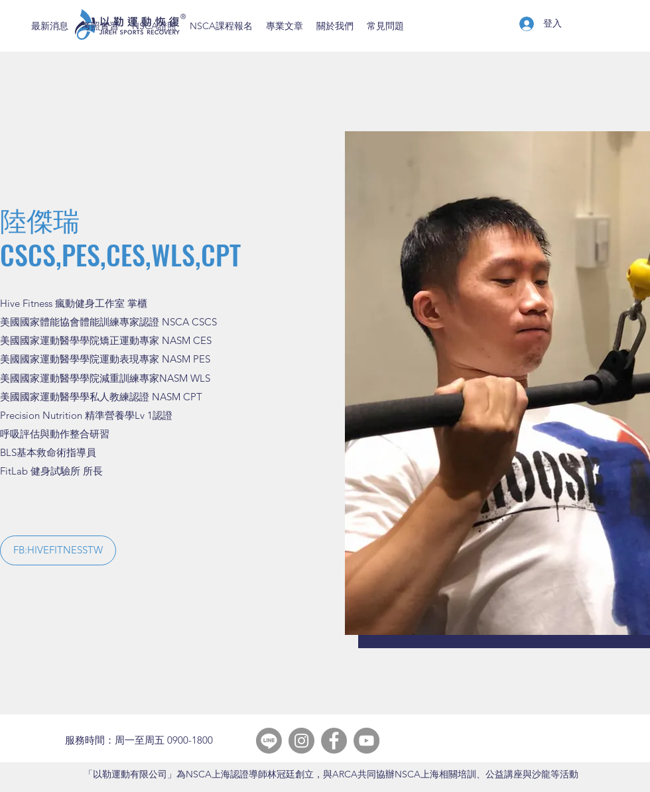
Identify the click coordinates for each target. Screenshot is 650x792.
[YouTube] (366, 741)
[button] (58, 550)
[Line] (269, 741)
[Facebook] (334, 741)
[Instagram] (301, 741)
